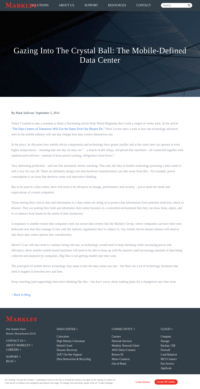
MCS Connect (169, 359)
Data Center (66, 329)
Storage (165, 341)
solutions (40, 5)
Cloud (165, 329)
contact (143, 5)
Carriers (116, 336)
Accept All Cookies (166, 382)
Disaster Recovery (67, 350)
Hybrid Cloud (64, 345)
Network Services (122, 341)
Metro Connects (121, 359)
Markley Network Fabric (126, 345)
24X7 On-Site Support (69, 354)
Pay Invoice (167, 363)
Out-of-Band (119, 363)
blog (10, 361)
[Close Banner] (195, 381)
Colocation (63, 336)
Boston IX (117, 354)
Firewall (165, 350)
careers (12, 349)
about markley (18, 345)
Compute (166, 336)
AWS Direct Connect (124, 350)
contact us (14, 340)
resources (117, 5)
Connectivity (122, 329)
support (91, 5)
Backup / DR (168, 345)
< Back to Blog (20, 294)
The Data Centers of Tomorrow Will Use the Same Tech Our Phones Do (58, 129)
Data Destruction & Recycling (74, 359)
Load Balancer (169, 354)
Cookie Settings (143, 382)
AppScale (166, 368)
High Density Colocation (71, 341)
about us (66, 5)
